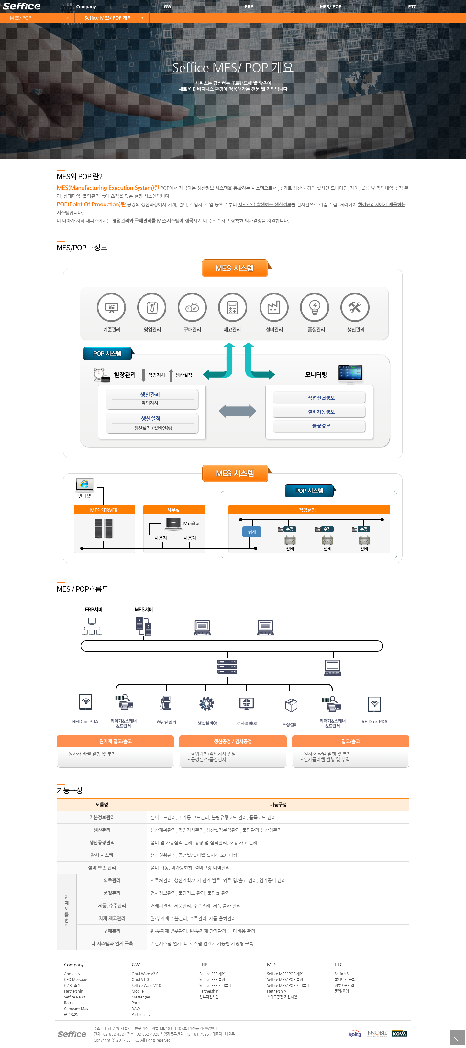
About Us (72, 974)
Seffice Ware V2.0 (146, 985)
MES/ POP (330, 6)
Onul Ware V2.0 (145, 974)
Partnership (73, 991)
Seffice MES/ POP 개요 (107, 17)
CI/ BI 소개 (72, 985)
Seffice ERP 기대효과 (215, 985)
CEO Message (75, 979)
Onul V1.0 (140, 979)
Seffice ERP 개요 (212, 974)
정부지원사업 (209, 997)
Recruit (70, 1003)
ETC (412, 6)
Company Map (76, 1008)
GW (168, 6)
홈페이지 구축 (345, 979)
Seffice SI (342, 974)
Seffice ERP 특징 (212, 979)
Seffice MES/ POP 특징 (285, 979)
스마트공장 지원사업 (282, 997)
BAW (136, 1008)
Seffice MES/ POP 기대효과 (288, 985)
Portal (136, 1003)
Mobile (138, 991)
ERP (249, 6)
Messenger (141, 997)
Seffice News (74, 997)
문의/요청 (71, 1014)
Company (86, 6)
